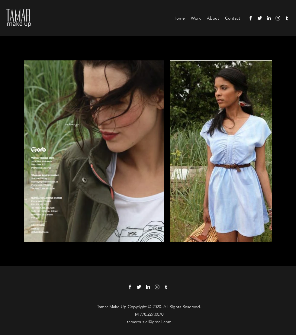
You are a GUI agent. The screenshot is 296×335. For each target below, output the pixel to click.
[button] (196, 18)
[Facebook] (251, 18)
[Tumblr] (287, 18)
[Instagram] (278, 18)
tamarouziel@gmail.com (149, 321)
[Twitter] (260, 18)
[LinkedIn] (269, 18)
